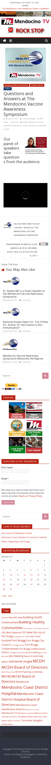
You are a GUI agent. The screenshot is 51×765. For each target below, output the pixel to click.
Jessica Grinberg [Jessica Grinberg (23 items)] (33, 652)
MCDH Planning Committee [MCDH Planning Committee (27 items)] (29, 672)
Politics (7, 88)
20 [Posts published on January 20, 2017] (31, 579)
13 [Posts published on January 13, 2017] (31, 575)
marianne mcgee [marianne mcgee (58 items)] (20, 661)
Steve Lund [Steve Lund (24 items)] (6, 720)
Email (5, 478)
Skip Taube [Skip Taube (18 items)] (42, 717)
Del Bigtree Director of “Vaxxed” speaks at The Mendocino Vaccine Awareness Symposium (27, 229)
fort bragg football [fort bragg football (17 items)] (17, 645)
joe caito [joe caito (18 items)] (4, 656)
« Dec (4, 596)
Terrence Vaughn (29, 119)
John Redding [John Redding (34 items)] (16, 656)
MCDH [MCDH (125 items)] (39, 661)
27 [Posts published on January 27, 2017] (31, 584)
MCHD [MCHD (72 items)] (6, 676)
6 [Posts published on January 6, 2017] (30, 570)
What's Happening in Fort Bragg (15, 541)
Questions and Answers (37, 125)
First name (7, 467)
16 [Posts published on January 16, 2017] (4, 579)
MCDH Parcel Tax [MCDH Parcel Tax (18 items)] (8, 672)
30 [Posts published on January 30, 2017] (4, 589)
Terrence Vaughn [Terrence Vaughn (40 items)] (31, 720)
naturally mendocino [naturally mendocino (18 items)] (9, 717)
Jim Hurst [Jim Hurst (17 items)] (43, 653)
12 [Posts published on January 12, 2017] (25, 575)
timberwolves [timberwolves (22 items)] (7, 724)
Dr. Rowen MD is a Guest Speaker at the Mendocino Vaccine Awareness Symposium (24, 293)
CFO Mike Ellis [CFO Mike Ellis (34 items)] (29, 632)
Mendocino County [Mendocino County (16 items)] (32, 710)
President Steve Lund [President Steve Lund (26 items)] (28, 716)
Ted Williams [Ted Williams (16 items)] (16, 721)
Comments (14, 122)
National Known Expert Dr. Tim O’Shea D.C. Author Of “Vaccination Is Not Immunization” (25, 324)
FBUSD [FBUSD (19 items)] (38, 636)
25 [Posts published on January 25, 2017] (18, 584)
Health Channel (37, 85)
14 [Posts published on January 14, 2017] (38, 575)
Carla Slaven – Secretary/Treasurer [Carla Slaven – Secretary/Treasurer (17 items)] (36, 628)
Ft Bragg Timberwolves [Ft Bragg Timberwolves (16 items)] (17, 653)
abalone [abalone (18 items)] (4, 617)
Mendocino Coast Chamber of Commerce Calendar (24, 537)
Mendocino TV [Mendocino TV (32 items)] (9, 712)
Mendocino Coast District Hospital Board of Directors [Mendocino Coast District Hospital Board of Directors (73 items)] (22, 699)
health (25, 122)
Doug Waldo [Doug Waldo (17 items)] (17, 636)
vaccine (6, 129)
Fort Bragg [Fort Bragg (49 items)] (18, 640)
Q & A (24, 125)
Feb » (10, 596)
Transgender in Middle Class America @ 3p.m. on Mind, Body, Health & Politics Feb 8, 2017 (21, 250)
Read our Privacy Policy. (30, 496)
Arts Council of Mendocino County (16, 533)
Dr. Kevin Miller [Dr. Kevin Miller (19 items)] (29, 636)
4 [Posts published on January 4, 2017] (17, 570)
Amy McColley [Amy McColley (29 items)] (15, 617)
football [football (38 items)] (6, 640)
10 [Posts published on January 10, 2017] (11, 575)
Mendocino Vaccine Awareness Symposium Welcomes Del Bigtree (23, 357)
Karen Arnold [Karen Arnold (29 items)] (31, 656)
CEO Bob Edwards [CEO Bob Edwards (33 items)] (11, 632)
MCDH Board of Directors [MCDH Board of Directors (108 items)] (24, 667)
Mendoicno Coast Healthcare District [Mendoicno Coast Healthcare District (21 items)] (32, 713)
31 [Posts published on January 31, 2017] (11, 589)
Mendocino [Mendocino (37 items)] (22, 681)
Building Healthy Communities (16, 85)
